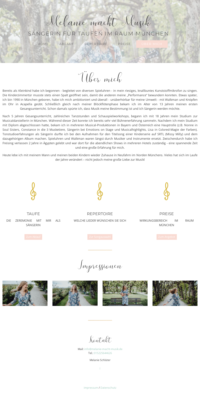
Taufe (33, 213)
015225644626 (103, 353)
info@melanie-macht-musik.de (103, 349)
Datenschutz (108, 388)
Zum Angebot (166, 237)
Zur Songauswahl (100, 237)
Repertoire (95, 44)
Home (43, 44)
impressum (91, 388)
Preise (124, 44)
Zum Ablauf (33, 237)
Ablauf (66, 44)
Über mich (151, 44)
